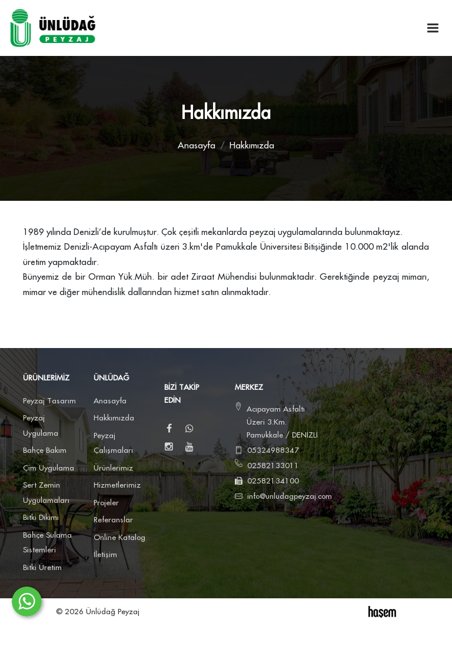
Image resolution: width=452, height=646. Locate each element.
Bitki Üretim (42, 568)
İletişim (105, 555)
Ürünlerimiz (113, 468)
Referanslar (113, 520)
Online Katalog (119, 538)
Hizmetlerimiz (117, 485)
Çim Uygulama (48, 468)
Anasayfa (196, 146)
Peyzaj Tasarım (49, 401)
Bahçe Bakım (45, 450)
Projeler (106, 503)
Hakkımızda (114, 418)
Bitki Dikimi (41, 518)
